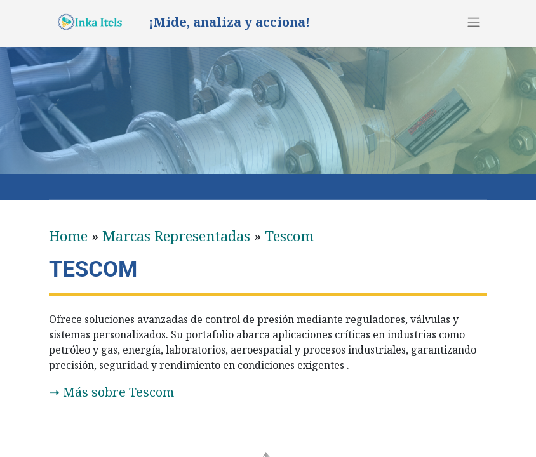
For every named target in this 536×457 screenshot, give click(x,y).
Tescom (289, 235)
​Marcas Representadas (176, 235)
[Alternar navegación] (473, 22)
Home (68, 235)
